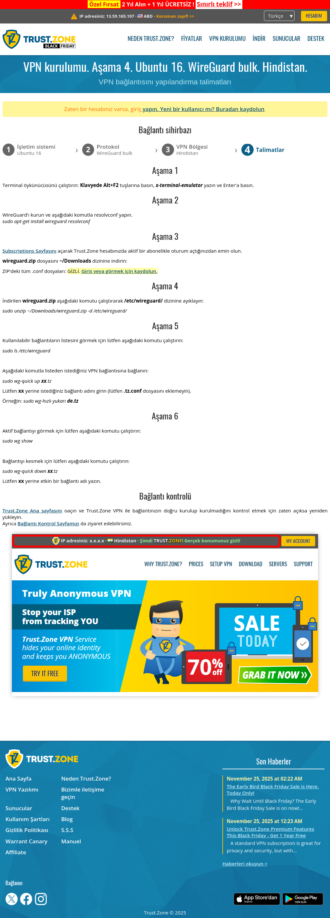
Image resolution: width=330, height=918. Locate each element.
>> (219, 4)
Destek (315, 39)
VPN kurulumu (227, 39)
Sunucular (286, 39)
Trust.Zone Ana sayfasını (32, 510)
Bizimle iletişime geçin (82, 793)
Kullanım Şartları (27, 819)
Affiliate (15, 852)
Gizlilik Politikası (26, 830)
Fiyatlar (191, 39)
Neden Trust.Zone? (151, 39)
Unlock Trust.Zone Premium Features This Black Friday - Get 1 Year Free (270, 832)
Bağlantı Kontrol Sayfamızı (48, 523)
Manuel (71, 841)
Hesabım (314, 16)
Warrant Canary (26, 841)
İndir (259, 39)
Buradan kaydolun (240, 109)
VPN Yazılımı (21, 789)
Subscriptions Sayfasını (29, 251)
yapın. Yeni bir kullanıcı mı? (178, 109)
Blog (67, 819)
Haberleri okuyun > (244, 863)
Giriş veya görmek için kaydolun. (120, 271)
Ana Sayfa (18, 778)
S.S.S (67, 830)
